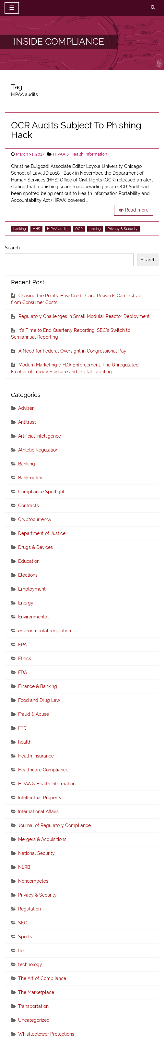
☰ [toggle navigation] (11, 8)
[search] (152, 7)
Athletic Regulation (38, 449)
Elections (28, 575)
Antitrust (27, 422)
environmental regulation (44, 630)
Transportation (33, 1006)
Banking (26, 463)
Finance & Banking (37, 686)
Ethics (24, 658)
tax (21, 950)
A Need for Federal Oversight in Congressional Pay (72, 351)
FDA (22, 672)
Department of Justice (41, 533)
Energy (25, 602)
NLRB (24, 867)
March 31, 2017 (30, 154)
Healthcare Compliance (43, 769)
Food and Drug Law (39, 700)
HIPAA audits (57, 229)
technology (30, 964)
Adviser (26, 408)
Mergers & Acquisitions (42, 839)
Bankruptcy (30, 477)
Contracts (28, 505)
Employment (32, 589)
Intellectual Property (40, 797)
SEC (22, 922)
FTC (22, 728)
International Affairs (38, 811)
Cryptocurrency (35, 519)
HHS (36, 229)
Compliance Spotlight (41, 491)
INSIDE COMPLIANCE (59, 41)
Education (29, 561)
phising (95, 229)
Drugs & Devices (35, 547)
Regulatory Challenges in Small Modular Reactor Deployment (84, 316)
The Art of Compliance (42, 978)
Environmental (33, 616)
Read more (136, 209)
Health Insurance (36, 755)
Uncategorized (34, 1020)
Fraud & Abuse (33, 714)
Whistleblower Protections (46, 1034)
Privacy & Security (122, 229)
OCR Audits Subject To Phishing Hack (76, 130)
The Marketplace (36, 992)
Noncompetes (33, 881)
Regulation (29, 908)
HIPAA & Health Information (80, 154)
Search (12, 247)
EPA (22, 644)
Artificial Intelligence (39, 436)
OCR (79, 229)
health (24, 742)
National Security (36, 853)
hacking (19, 229)
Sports (25, 936)
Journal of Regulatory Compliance (54, 825)
